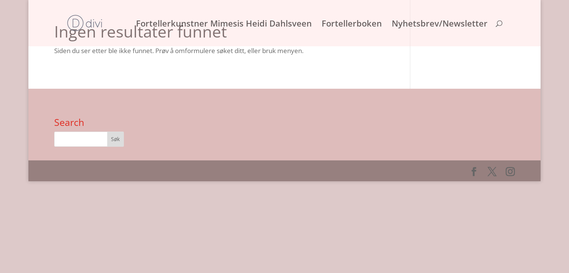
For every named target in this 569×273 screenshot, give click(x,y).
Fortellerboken (352, 24)
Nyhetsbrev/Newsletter (440, 24)
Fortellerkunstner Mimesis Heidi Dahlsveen (224, 24)
